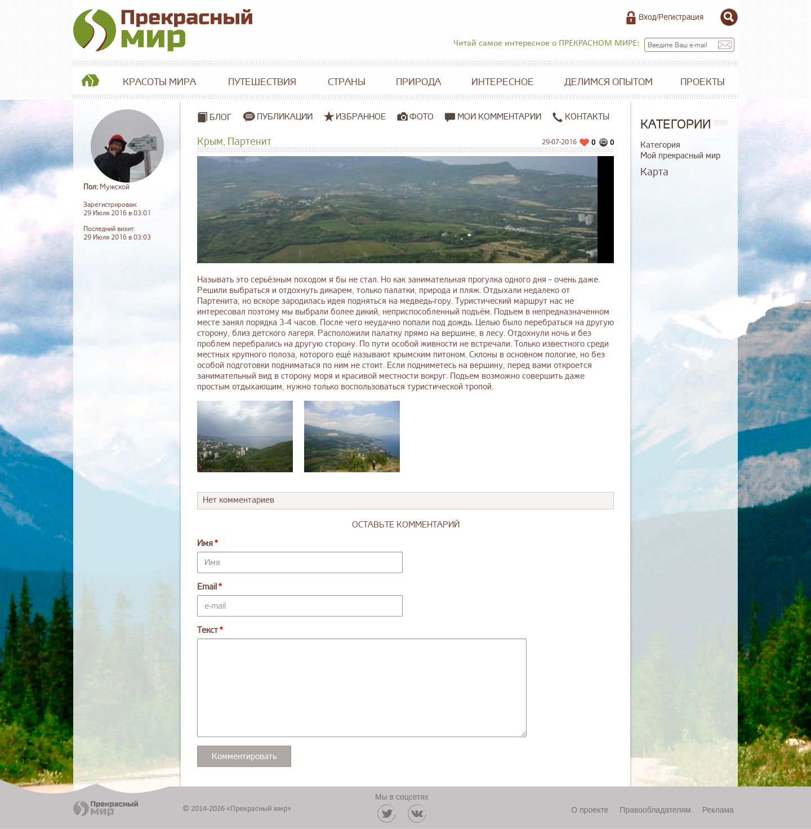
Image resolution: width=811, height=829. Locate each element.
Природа (418, 82)
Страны (347, 82)
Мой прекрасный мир (680, 155)
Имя (205, 543)
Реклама (718, 809)
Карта (654, 172)
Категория (660, 145)
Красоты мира (159, 82)
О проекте (589, 809)
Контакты (580, 117)
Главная (90, 82)
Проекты (702, 82)
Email (207, 587)
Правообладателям (655, 809)
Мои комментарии (493, 117)
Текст (207, 630)
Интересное (502, 82)
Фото (421, 117)
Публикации (285, 117)
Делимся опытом (608, 82)
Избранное (361, 117)
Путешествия (262, 82)
